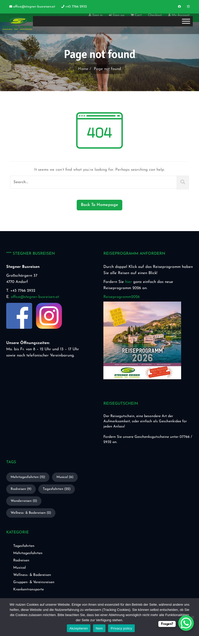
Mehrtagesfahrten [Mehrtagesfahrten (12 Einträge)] (28, 477)
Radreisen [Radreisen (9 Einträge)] (21, 489)
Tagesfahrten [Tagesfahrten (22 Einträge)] (56, 489)
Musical (19, 568)
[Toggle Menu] (186, 21)
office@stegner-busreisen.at (32, 6)
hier (128, 282)
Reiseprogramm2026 (121, 297)
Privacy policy (121, 628)
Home (83, 69)
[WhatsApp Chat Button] (186, 623)
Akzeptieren (78, 628)
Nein (99, 628)
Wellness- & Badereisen (32, 575)
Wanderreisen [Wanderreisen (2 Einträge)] (24, 501)
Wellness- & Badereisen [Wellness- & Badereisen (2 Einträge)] (31, 512)
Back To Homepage (99, 205)
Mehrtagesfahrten (27, 553)
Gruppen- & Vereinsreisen (33, 582)
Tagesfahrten (23, 546)
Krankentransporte (28, 589)
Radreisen (21, 560)
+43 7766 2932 (74, 6)
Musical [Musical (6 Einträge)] (64, 477)
